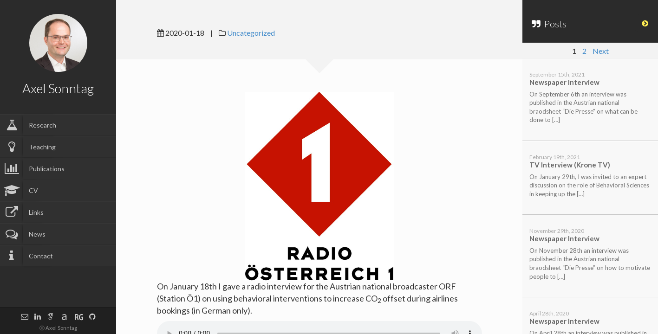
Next (601, 50)
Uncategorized (251, 32)
